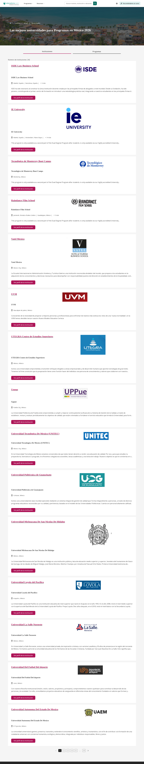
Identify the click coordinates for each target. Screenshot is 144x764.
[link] (35, 23)
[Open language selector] (117, 3)
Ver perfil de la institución (23, 98)
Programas (28, 3)
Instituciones (47, 51)
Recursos (41, 3)
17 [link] (84, 750)
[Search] (95, 3)
